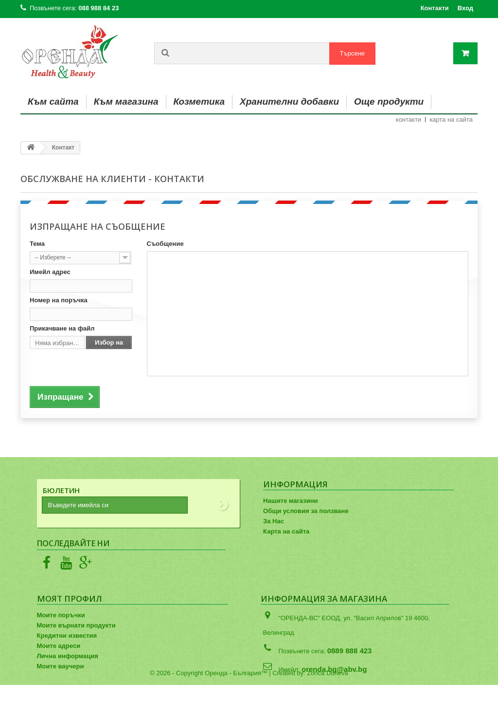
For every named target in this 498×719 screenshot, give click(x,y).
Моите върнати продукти (76, 625)
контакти (408, 119)
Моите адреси (59, 645)
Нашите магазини (290, 500)
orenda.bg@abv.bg (334, 669)
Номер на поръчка (59, 300)
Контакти (435, 8)
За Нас (273, 521)
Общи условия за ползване (306, 511)
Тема (37, 243)
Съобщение (165, 243)
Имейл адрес (50, 272)
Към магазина (126, 101)
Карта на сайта (286, 531)
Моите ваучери (60, 666)
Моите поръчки (61, 615)
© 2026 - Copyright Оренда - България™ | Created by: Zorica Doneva (249, 707)
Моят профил (69, 598)
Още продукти (389, 101)
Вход (465, 8)
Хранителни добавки (289, 101)
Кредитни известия (67, 635)
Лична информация (67, 656)
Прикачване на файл (62, 328)
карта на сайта (451, 119)
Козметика (199, 101)
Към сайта (53, 101)
